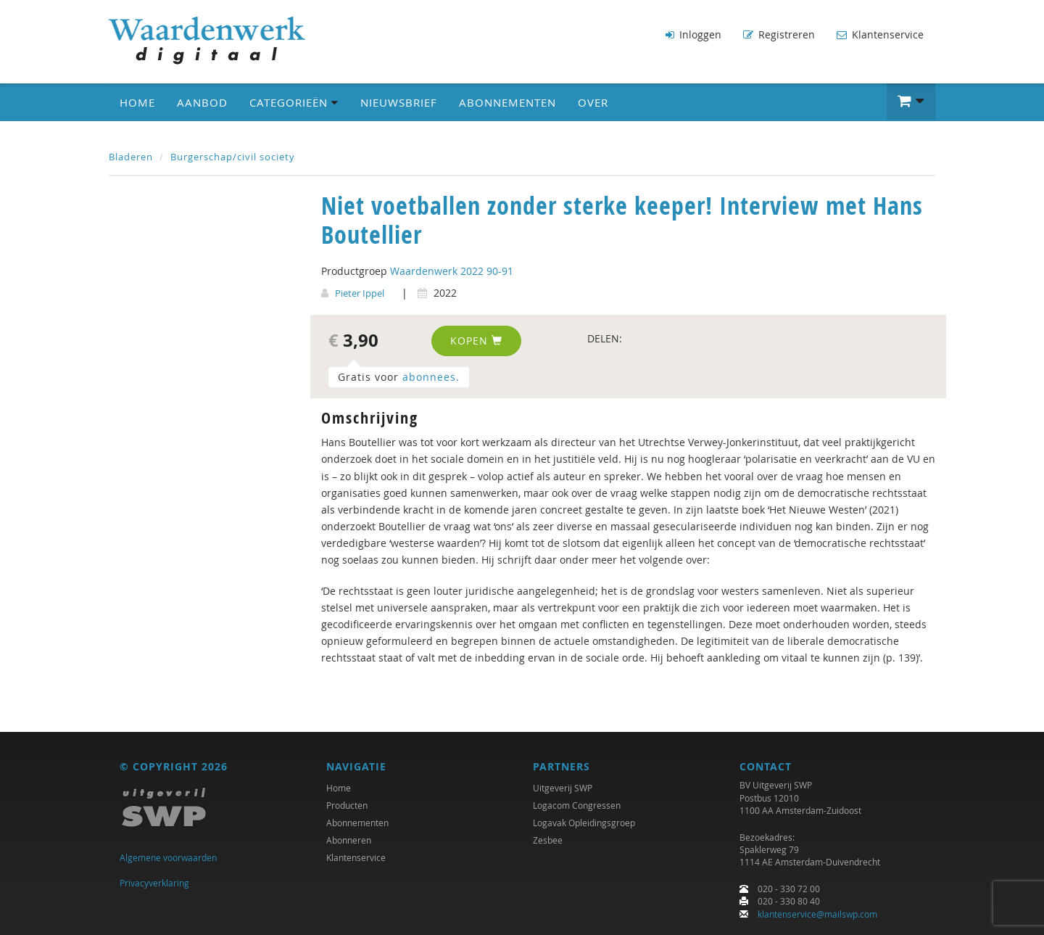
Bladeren (131, 156)
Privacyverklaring (154, 883)
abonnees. (431, 377)
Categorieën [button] (294, 102)
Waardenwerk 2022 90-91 (451, 271)
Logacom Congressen (577, 805)
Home (137, 102)
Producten (347, 805)
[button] (911, 101)
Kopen (476, 340)
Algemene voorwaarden (168, 857)
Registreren (779, 34)
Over (593, 102)
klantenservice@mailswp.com (817, 914)
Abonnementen (507, 102)
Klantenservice (880, 34)
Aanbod (202, 102)
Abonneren (348, 840)
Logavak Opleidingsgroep (584, 822)
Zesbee (548, 840)
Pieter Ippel (359, 293)
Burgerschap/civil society (232, 156)
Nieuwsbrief (398, 102)
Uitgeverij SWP (562, 788)
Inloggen (693, 34)
